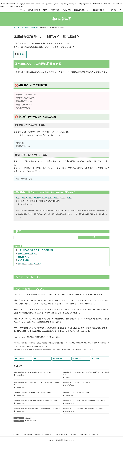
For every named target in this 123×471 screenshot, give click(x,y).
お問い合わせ (84, 434)
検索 (93, 237)
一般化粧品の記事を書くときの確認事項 (35, 250)
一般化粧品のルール (32, 420)
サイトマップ (95, 434)
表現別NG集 (23, 260)
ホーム (17, 434)
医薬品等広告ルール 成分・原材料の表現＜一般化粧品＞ (32, 372)
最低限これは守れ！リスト (29, 263)
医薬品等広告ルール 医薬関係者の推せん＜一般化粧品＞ (32, 392)
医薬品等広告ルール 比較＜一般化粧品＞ (76, 392)
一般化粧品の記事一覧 (27, 253)
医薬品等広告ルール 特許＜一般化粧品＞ (76, 382)
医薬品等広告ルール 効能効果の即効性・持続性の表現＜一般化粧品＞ (37, 408)
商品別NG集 (23, 257)
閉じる (22, 54)
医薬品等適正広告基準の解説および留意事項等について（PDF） (44, 197)
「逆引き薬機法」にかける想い (32, 434)
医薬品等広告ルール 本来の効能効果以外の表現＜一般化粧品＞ (84, 400)
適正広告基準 (28, 418)
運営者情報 (48, 434)
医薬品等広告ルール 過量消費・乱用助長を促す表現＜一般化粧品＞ (36, 400)
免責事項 (73, 434)
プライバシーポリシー (61, 434)
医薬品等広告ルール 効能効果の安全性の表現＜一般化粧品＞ (83, 408)
